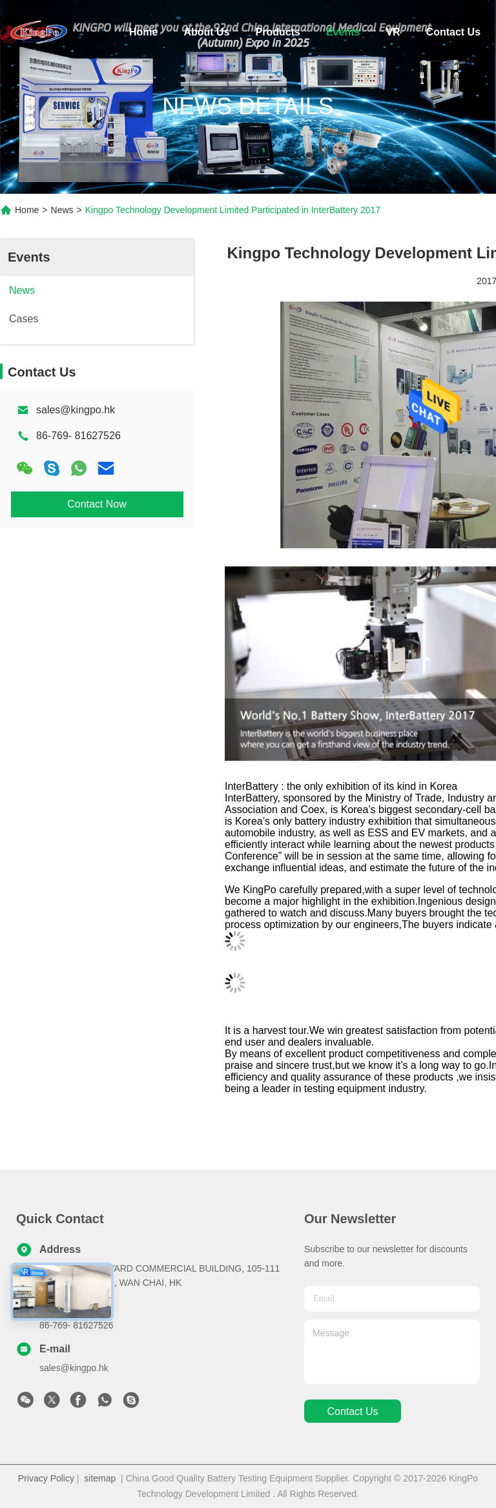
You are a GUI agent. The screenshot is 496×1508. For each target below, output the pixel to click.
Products (278, 31)
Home (143, 31)
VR (393, 31)
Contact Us (453, 31)
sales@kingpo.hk (75, 409)
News (62, 210)
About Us (206, 31)
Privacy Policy (46, 1478)
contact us (352, 1411)
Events (343, 31)
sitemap (100, 1478)
